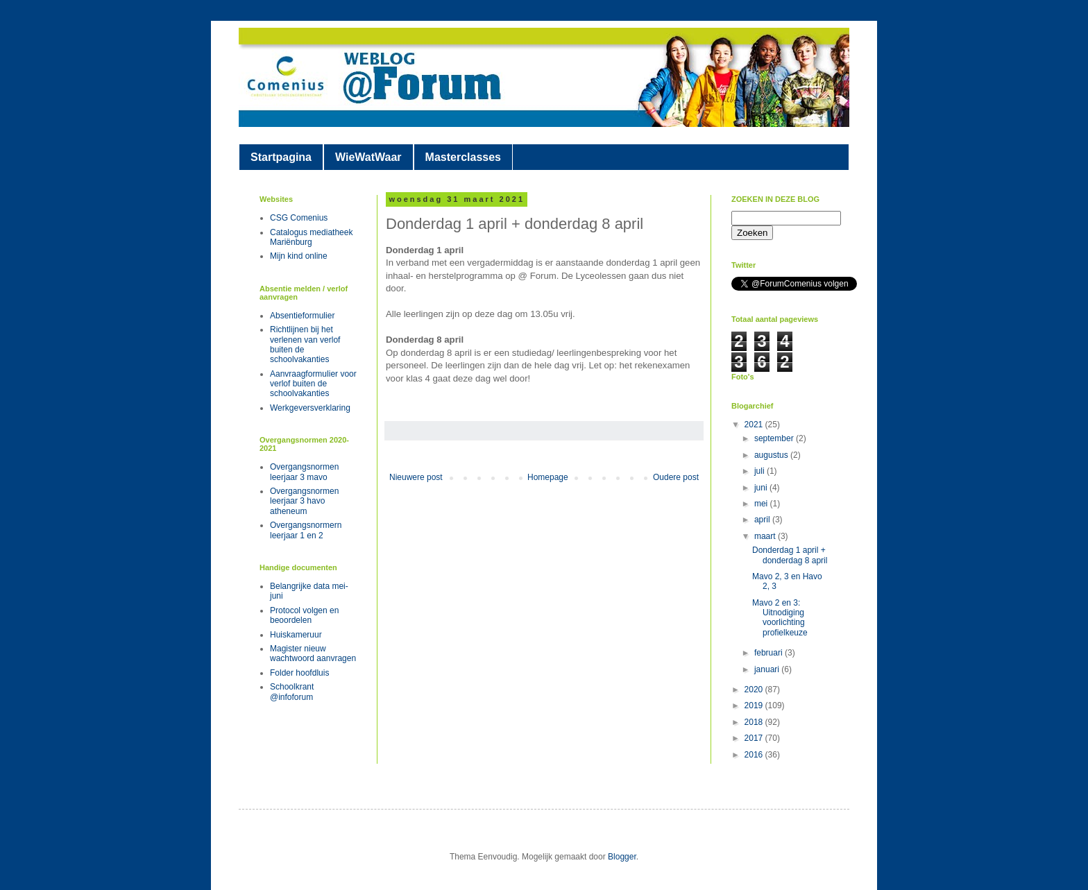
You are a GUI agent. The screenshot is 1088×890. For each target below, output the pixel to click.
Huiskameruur (296, 635)
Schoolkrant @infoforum (292, 691)
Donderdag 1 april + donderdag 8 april (789, 555)
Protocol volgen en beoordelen (304, 615)
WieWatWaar (368, 157)
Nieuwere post (416, 477)
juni (762, 488)
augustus (772, 455)
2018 (755, 722)
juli (760, 471)
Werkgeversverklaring (310, 408)
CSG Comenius (299, 218)
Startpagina (281, 157)
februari (769, 653)
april (763, 519)
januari (767, 669)
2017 (755, 738)
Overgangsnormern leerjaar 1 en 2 (305, 530)
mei (762, 503)
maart (766, 536)
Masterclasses (463, 157)
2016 (755, 755)
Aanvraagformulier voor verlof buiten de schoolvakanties (313, 384)
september (775, 438)
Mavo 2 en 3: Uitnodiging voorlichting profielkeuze (780, 617)
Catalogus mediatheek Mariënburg (311, 237)
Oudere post (676, 477)
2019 (755, 705)
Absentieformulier (302, 315)
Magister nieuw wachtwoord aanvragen (313, 653)
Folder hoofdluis (299, 673)
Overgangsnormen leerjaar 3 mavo (304, 471)
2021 (755, 424)
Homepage (547, 477)
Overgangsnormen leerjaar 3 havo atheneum (304, 501)
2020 (755, 689)
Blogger (622, 857)
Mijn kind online (299, 256)
